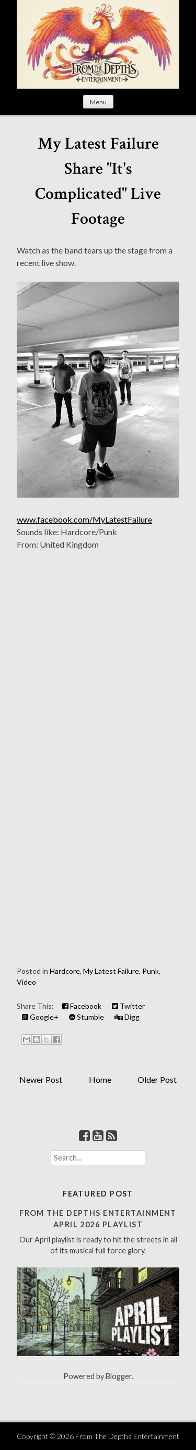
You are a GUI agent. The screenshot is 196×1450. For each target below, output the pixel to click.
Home (100, 1079)
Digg (127, 1016)
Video (26, 981)
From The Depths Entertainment (127, 1436)
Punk (150, 970)
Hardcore (65, 970)
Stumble (86, 1016)
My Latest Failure (111, 970)
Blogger (119, 1376)
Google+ (40, 1016)
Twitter (128, 1005)
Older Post (157, 1079)
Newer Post (40, 1079)
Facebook (81, 1005)
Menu (98, 102)
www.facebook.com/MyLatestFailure (84, 519)
